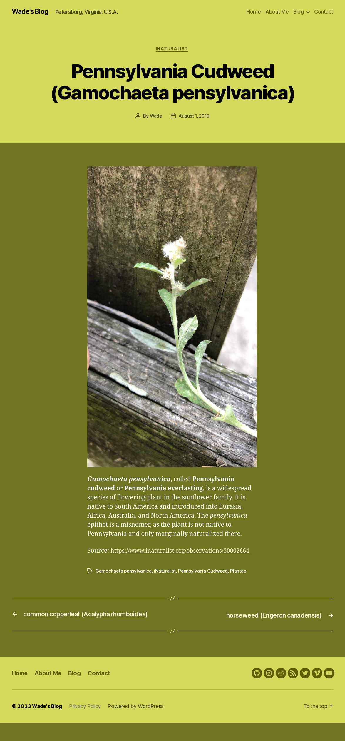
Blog (298, 12)
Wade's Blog (31, 11)
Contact (323, 12)
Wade (155, 117)
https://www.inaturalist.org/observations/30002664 (161, 561)
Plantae (240, 581)
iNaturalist (172, 49)
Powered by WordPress (139, 724)
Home (254, 12)
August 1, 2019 (194, 117)
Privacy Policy (87, 724)
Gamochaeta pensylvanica (124, 581)
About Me (277, 12)
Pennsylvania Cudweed (204, 581)
